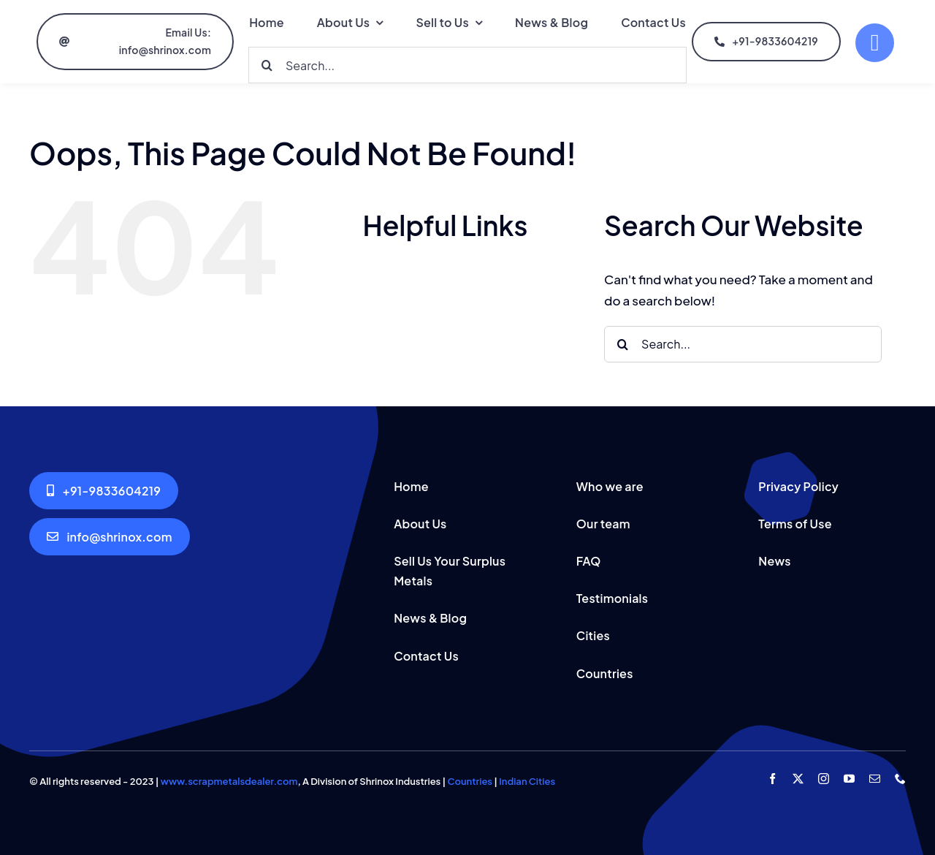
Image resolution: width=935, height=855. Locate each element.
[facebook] (772, 778)
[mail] (874, 778)
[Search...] (467, 65)
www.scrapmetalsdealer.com (229, 781)
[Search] (266, 65)
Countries (470, 781)
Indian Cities (527, 781)
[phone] (900, 778)
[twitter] (798, 778)
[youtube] (849, 778)
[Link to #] (874, 42)
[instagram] (823, 778)
